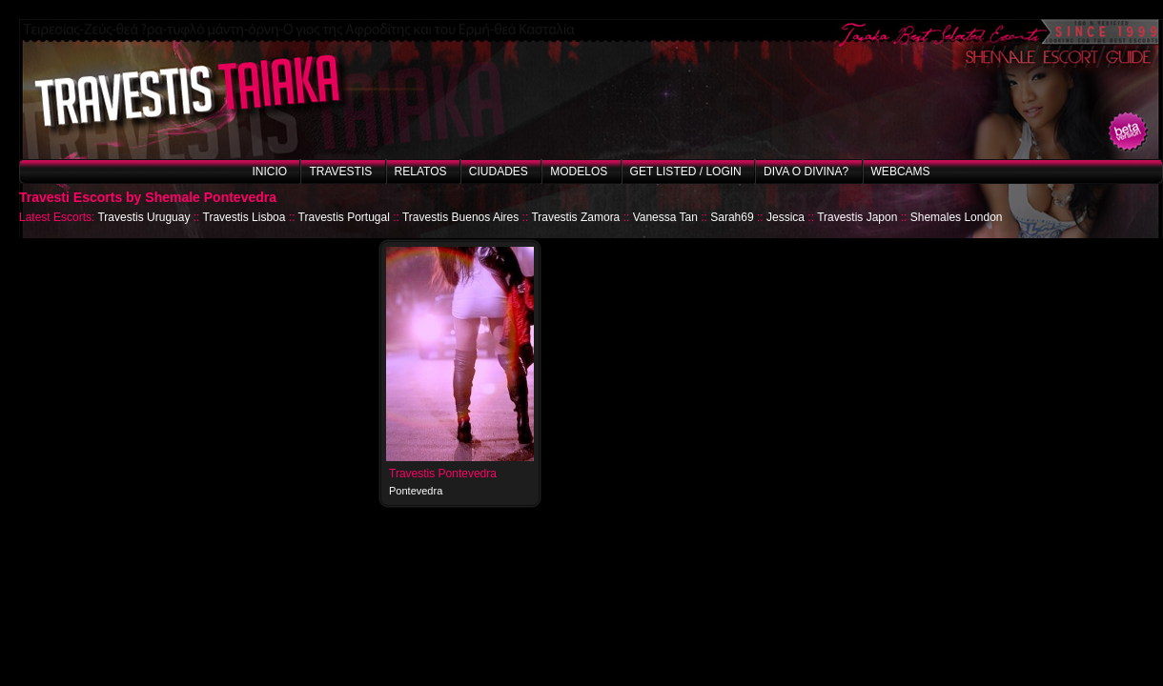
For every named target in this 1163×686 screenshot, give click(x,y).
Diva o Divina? (806, 171)
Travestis (340, 171)
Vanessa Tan (665, 217)
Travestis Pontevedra (443, 473)
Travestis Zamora (575, 217)
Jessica (785, 217)
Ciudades (498, 171)
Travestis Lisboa (244, 217)
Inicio (269, 171)
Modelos (578, 171)
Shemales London (956, 217)
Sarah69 (731, 217)
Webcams (900, 171)
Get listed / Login (686, 171)
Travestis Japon (857, 217)
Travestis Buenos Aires (460, 217)
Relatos (421, 171)
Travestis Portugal (344, 217)
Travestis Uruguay (143, 217)
